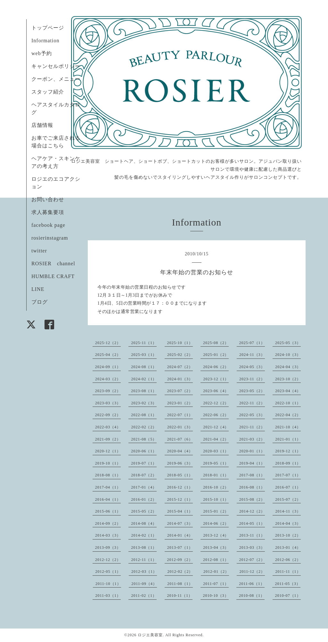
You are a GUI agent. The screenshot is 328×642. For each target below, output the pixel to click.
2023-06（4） (216, 391)
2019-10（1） (108, 463)
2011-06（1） (252, 583)
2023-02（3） (144, 403)
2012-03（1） (144, 571)
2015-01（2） (216, 511)
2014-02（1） (144, 535)
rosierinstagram (49, 238)
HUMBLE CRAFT (53, 276)
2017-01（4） (144, 487)
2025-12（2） (108, 343)
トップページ (47, 27)
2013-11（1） (252, 535)
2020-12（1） (108, 451)
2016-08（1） (252, 487)
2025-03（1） (144, 354)
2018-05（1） (180, 475)
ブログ (39, 302)
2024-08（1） (144, 367)
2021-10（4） (288, 427)
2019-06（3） (180, 463)
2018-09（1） (288, 463)
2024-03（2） (108, 379)
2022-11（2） (252, 403)
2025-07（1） (252, 343)
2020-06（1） (144, 451)
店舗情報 (42, 125)
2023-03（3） (108, 403)
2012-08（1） (216, 559)
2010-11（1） (180, 595)
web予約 (41, 53)
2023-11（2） (252, 379)
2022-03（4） (108, 427)
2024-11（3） (252, 354)
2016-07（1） (288, 487)
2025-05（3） (288, 343)
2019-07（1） (144, 463)
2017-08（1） (252, 475)
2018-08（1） (108, 475)
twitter (39, 250)
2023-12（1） (216, 379)
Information (45, 40)
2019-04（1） (252, 463)
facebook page (48, 225)
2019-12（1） (288, 451)
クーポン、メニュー (55, 79)
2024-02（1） (144, 379)
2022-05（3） (252, 415)
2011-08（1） (180, 583)
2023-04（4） (288, 391)
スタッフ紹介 (47, 92)
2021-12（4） (216, 427)
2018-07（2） (144, 475)
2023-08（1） (144, 391)
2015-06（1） (108, 511)
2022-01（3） (180, 427)
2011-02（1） (144, 595)
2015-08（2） (252, 499)
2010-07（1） (288, 595)
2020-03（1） (216, 451)
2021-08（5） (144, 439)
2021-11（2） (252, 427)
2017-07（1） (288, 475)
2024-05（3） (252, 367)
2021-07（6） (180, 439)
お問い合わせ (47, 199)
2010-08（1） (252, 595)
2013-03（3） (252, 547)
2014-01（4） (180, 535)
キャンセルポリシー (55, 66)
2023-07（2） (180, 391)
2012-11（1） (144, 559)
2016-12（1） (180, 487)
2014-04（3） (288, 523)
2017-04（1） (108, 487)
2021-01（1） (288, 439)
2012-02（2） (180, 571)
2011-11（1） (287, 571)
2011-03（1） (108, 595)
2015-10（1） (216, 499)
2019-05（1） (216, 463)
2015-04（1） (180, 511)
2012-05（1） (108, 571)
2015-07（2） (288, 499)
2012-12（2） (108, 559)
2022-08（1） (144, 415)
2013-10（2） (288, 535)
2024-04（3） (288, 367)
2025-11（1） (144, 343)
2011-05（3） (287, 583)
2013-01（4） (288, 547)
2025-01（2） (216, 354)
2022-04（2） (288, 415)
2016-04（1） (108, 499)
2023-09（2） (108, 391)
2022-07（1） (180, 415)
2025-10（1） (180, 343)
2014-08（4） (144, 523)
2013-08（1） (144, 547)
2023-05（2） (252, 391)
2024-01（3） (180, 379)
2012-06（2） (288, 559)
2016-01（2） (144, 499)
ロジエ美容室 (150, 635)
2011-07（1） (216, 583)
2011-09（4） (144, 583)
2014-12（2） (252, 511)
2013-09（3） (108, 547)
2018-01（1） (216, 475)
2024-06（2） (216, 367)
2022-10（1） (288, 403)
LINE (37, 289)
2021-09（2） (108, 439)
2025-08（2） (216, 343)
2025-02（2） (180, 354)
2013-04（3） (216, 547)
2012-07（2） (252, 559)
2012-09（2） (180, 559)
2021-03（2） (252, 439)
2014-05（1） (252, 523)
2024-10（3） (288, 354)
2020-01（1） (252, 451)
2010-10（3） (216, 595)
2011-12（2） (252, 571)
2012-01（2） (216, 571)
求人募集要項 (47, 212)
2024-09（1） (108, 367)
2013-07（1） (180, 547)
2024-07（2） (180, 367)
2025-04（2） (108, 354)
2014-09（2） (108, 523)
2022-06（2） (216, 415)
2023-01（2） (180, 403)
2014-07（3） (180, 523)
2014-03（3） (108, 535)
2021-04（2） (216, 439)
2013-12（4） (216, 535)
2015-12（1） (180, 499)
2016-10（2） (216, 487)
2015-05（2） (144, 511)
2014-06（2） (216, 523)
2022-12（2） (216, 403)
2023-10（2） (288, 379)
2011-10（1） (108, 583)
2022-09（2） (108, 415)
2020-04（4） (180, 451)
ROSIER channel (53, 263)
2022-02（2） (144, 427)
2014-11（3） (288, 511)
